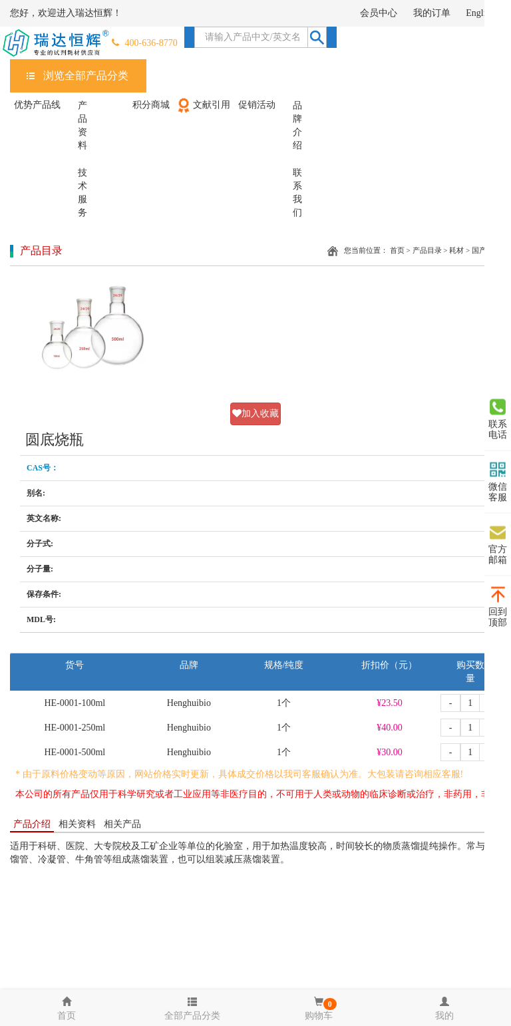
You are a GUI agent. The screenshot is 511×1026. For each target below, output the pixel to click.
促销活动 (256, 105)
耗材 (456, 250)
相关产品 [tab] (122, 824)
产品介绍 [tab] (32, 824)
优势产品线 (37, 105)
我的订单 (431, 13)
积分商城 (151, 105)
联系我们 (297, 193)
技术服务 (82, 193)
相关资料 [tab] (77, 824)
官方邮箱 (497, 544)
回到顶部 (497, 606)
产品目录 (427, 250)
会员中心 (378, 13)
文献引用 (203, 104)
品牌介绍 (297, 125)
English (480, 13)
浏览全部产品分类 (85, 75)
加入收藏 (255, 414)
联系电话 (497, 419)
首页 (397, 250)
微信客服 (497, 481)
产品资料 (82, 125)
